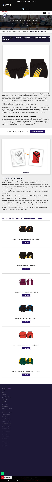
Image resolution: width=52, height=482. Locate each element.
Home (3, 31)
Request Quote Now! (37, 131)
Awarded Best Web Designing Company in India (35, 480)
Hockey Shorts (24, 31)
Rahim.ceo (26, 9)
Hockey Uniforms (12, 31)
